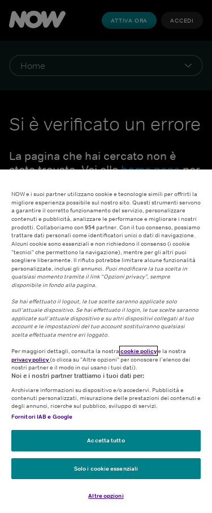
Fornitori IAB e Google (41, 416)
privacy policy (30, 359)
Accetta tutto (105, 440)
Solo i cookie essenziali (106, 468)
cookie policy (138, 351)
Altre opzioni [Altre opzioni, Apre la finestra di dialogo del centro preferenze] (105, 495)
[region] (106, 341)
